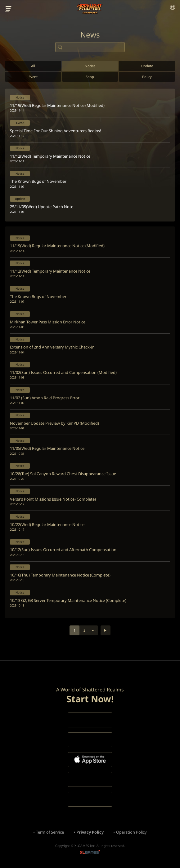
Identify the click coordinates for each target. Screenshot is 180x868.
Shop (90, 76)
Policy (147, 76)
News (90, 35)
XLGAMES (90, 853)
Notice (90, 66)
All (33, 66)
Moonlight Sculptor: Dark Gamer (90, 9)
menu (8, 9)
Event (33, 76)
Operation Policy (131, 832)
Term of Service (50, 832)
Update (147, 66)
